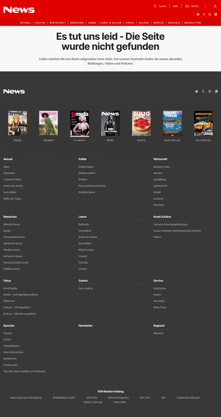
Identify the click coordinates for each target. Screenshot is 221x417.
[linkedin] (215, 14)
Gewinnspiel (10, 365)
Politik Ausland (87, 173)
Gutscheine (159, 288)
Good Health (10, 288)
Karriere (157, 173)
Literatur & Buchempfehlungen (170, 224)
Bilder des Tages (12, 198)
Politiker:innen (87, 192)
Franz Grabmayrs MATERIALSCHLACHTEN (177, 230)
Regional (158, 333)
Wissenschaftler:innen (16, 262)
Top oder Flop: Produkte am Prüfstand (24, 371)
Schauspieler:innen (14, 237)
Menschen (77, 22)
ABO (175, 6)
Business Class (161, 166)
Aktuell (25, 22)
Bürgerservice (86, 249)
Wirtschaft (58, 22)
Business (158, 198)
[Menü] (192, 6)
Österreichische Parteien (92, 185)
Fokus (130, 22)
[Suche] (159, 6)
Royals (7, 230)
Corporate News (12, 179)
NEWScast (9, 301)
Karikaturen (10, 358)
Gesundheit (85, 230)
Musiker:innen (11, 249)
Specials (174, 22)
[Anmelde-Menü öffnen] (215, 6)
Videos (157, 237)
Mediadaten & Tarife (64, 397)
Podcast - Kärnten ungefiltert (19, 313)
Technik (83, 262)
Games (157, 294)
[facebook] (198, 14)
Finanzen (158, 204)
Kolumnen (9, 173)
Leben (92, 22)
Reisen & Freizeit (88, 237)
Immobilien (85, 243)
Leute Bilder (10, 192)
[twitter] (204, 14)
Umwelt (83, 256)
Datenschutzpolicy (118, 397)
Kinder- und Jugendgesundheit (20, 294)
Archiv (7, 339)
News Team (159, 307)
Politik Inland (86, 166)
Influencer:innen (12, 256)
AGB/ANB (91, 397)
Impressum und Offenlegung (26, 397)
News (6, 166)
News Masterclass (13, 352)
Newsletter (193, 22)
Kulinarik (84, 224)
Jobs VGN (145, 397)
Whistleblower (11, 346)
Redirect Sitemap (93, 402)
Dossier (7, 333)
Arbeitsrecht (160, 185)
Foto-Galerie (86, 288)
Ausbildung (159, 179)
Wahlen (83, 179)
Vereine (83, 268)
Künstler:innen (11, 224)
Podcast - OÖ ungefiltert (16, 307)
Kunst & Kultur (111, 22)
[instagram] (210, 14)
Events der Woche (13, 185)
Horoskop (159, 301)
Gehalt (157, 192)
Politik (40, 22)
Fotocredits (120, 402)
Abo (163, 397)
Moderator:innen (12, 243)
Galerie (144, 22)
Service (158, 22)
